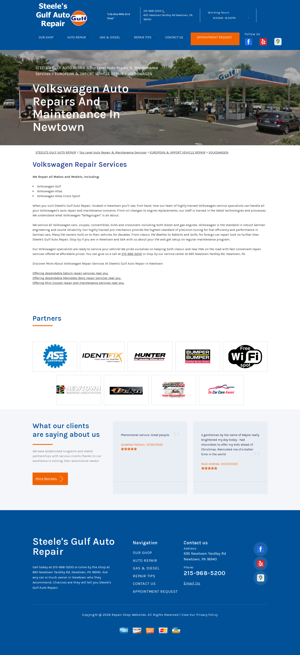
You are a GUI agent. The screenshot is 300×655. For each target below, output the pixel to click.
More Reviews (49, 479)
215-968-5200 (152, 11)
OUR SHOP (46, 37)
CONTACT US (174, 37)
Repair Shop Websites (129, 615)
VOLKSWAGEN (140, 74)
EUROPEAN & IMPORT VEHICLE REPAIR (89, 74)
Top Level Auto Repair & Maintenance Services (112, 152)
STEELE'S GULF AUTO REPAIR (60, 68)
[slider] (129, 448)
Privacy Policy (207, 615)
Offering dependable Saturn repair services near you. (71, 273)
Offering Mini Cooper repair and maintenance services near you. (78, 283)
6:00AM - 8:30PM (224, 18)
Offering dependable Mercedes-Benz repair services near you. (77, 278)
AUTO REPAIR (76, 37)
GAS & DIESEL (110, 37)
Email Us (192, 583)
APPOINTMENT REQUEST (214, 37)
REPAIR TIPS (142, 37)
